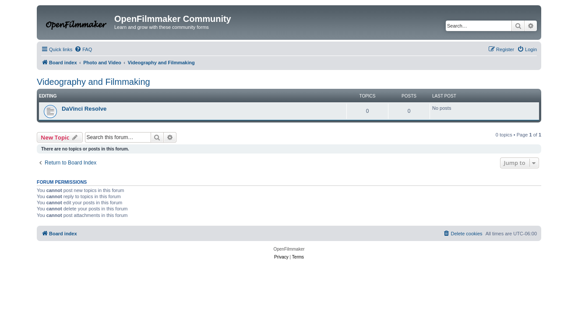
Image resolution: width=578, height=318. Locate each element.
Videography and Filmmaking (93, 82)
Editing (48, 96)
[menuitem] (83, 49)
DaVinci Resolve (84, 108)
